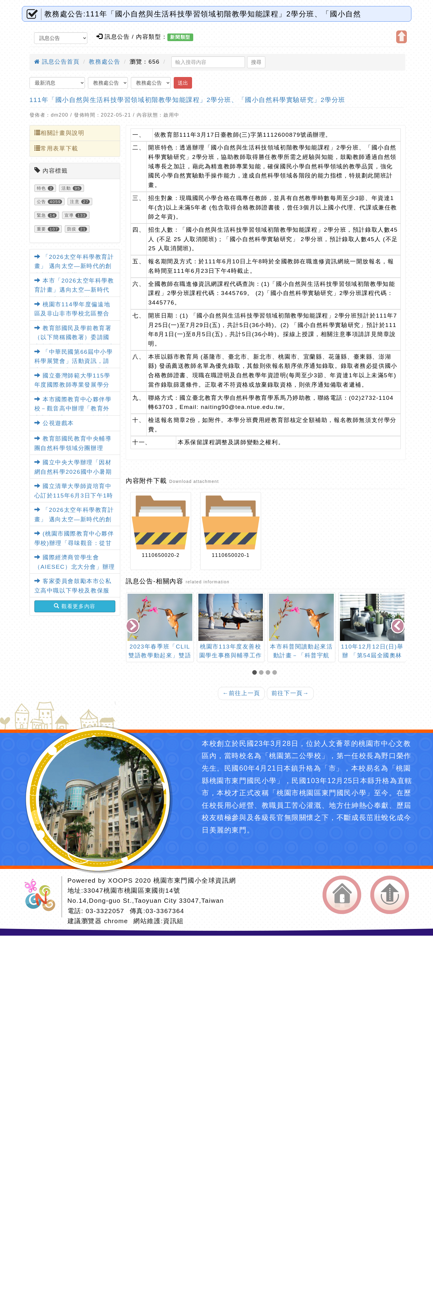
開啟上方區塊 (401, 36)
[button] (255, 673)
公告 (41, 201)
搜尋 (256, 62)
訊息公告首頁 (57, 61)
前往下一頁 (290, 693)
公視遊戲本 (54, 423)
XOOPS (120, 880)
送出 (183, 83)
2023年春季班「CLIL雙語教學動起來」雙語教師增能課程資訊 (159, 655)
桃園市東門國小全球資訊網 (194, 880)
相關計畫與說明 (59, 132)
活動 (66, 188)
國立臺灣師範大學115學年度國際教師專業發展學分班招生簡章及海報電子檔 (72, 384)
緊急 (41, 215)
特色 (41, 188)
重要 (41, 229)
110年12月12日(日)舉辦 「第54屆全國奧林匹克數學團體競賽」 (372, 655)
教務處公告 (104, 61)
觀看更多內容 (75, 606)
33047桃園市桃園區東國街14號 (131, 890)
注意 (74, 201)
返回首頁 (342, 895)
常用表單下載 (56, 148)
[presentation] (133, 627)
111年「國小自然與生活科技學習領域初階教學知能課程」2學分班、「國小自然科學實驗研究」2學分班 (188, 99)
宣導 (69, 215)
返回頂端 (389, 895)
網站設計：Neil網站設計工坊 (42, 896)
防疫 (72, 229)
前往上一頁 (241, 693)
